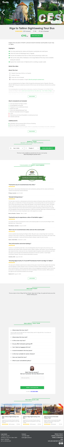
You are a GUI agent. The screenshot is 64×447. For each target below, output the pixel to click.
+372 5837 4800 (34, 391)
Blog (59, 2)
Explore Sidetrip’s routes (55, 441)
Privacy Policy (59, 434)
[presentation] (32, 383)
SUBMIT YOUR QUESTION (32, 387)
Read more (32, 96)
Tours (44, 2)
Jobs (61, 439)
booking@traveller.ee (26, 437)
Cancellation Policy (57, 435)
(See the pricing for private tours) (36, 79)
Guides (51, 2)
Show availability (37, 35)
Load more (32, 278)
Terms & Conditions (57, 437)
